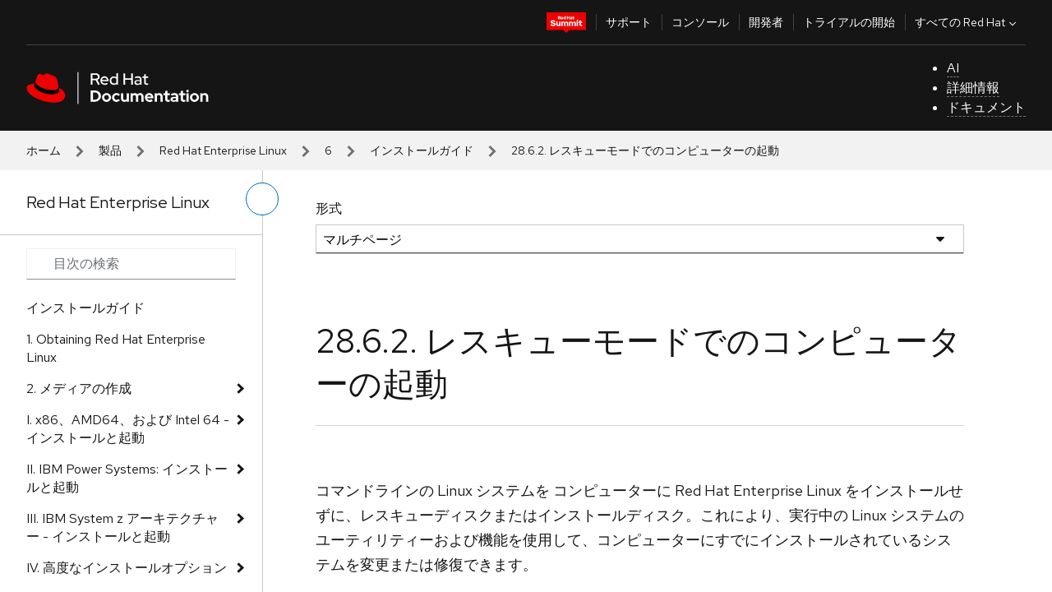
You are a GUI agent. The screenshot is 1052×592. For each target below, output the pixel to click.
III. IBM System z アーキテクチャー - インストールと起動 (122, 527)
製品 (110, 150)
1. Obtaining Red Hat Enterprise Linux (115, 348)
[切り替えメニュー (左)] (262, 199)
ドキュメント (986, 107)
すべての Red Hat (967, 22)
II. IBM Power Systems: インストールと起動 (127, 478)
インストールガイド (421, 150)
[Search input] (131, 264)
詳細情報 (973, 87)
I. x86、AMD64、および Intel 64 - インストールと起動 (127, 428)
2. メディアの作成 (79, 388)
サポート (629, 22)
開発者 (766, 22)
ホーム (43, 150)
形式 (329, 208)
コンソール (700, 22)
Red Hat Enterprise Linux (223, 150)
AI (953, 67)
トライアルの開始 (849, 22)
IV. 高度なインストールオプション (126, 567)
